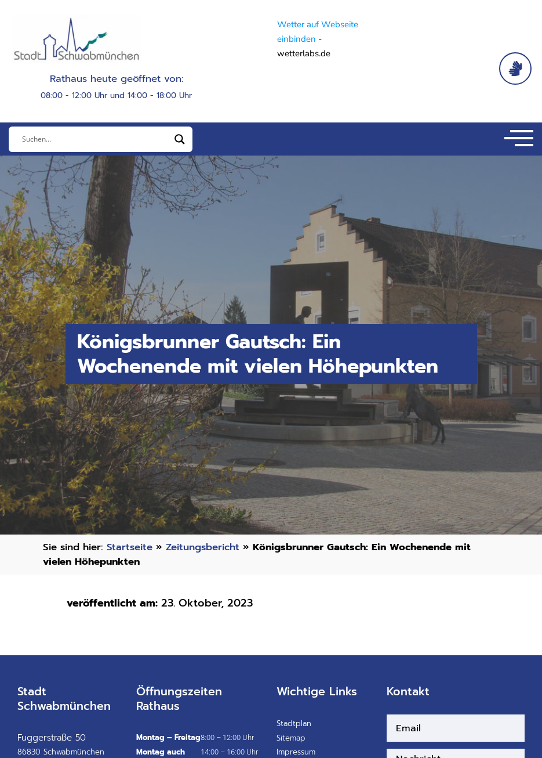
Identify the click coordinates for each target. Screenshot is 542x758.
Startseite (129, 547)
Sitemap (291, 737)
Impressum (296, 751)
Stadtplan (294, 723)
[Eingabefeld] (95, 139)
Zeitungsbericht (202, 547)
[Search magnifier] (180, 139)
